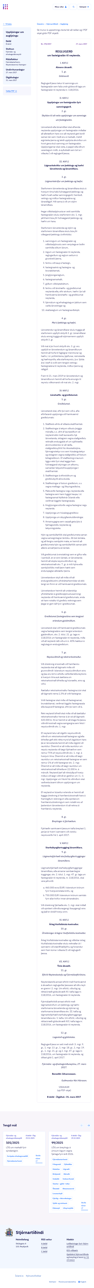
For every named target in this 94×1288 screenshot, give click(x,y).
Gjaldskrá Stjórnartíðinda (78, 1254)
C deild (44, 1251)
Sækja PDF (11, 91)
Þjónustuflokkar (33, 1275)
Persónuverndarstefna (67, 1282)
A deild (44, 1243)
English (83, 1282)
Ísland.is (19, 1275)
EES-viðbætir (72, 1250)
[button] (61, 7)
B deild (44, 1247)
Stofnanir (52, 1282)
